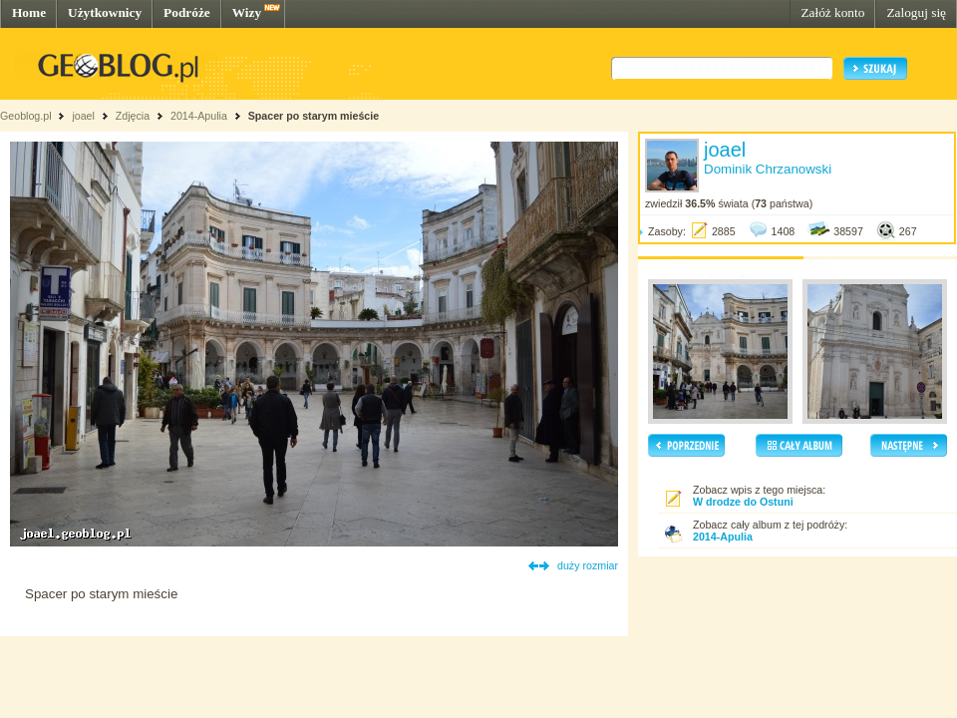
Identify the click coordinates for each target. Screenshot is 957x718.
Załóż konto (832, 12)
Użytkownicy (105, 12)
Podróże (186, 12)
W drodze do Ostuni (743, 502)
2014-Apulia (198, 116)
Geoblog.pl (26, 116)
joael (83, 116)
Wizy (246, 12)
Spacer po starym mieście (314, 116)
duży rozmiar (587, 565)
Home (29, 12)
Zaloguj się (916, 12)
